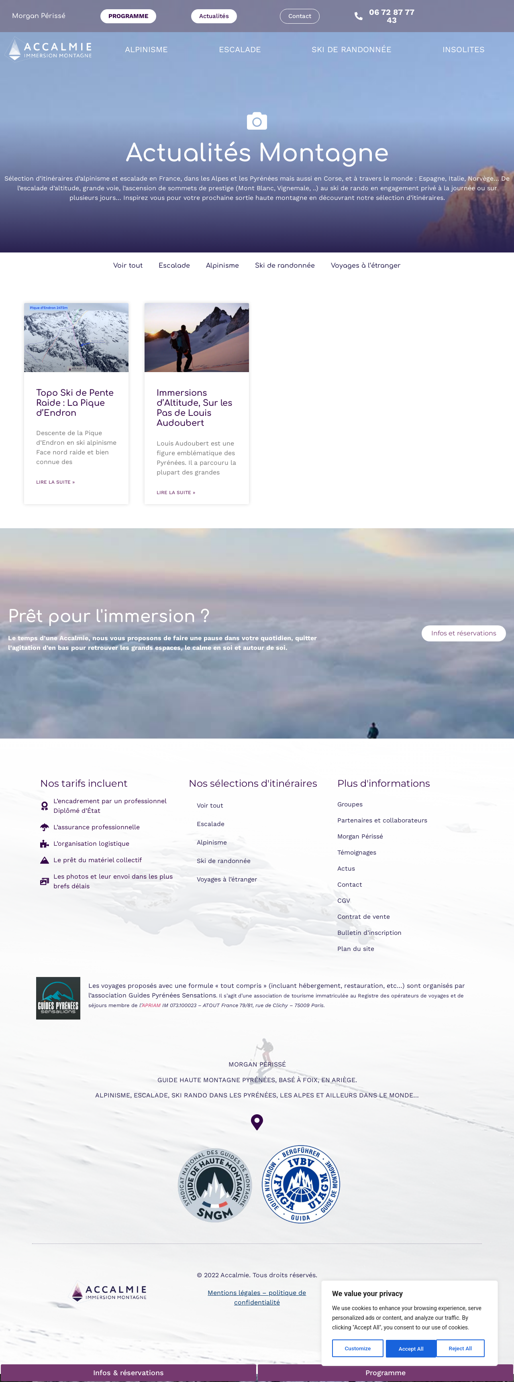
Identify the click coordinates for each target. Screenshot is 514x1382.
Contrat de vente (364, 916)
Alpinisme (146, 49)
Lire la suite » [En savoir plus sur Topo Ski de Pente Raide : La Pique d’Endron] (55, 482)
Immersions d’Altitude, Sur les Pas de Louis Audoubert (194, 408)
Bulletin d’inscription (369, 932)
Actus (346, 868)
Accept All (462, 1348)
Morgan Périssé (38, 16)
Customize (357, 1348)
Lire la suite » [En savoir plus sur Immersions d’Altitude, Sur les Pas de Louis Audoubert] (176, 492)
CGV (344, 900)
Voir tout (128, 265)
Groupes (350, 804)
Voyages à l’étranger (366, 265)
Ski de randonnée (352, 49)
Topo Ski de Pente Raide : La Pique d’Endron (75, 403)
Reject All (410, 1348)
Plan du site (355, 949)
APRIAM (151, 1005)
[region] (409, 1324)
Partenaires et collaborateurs (383, 820)
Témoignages (357, 852)
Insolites (464, 49)
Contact (350, 884)
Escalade (240, 49)
